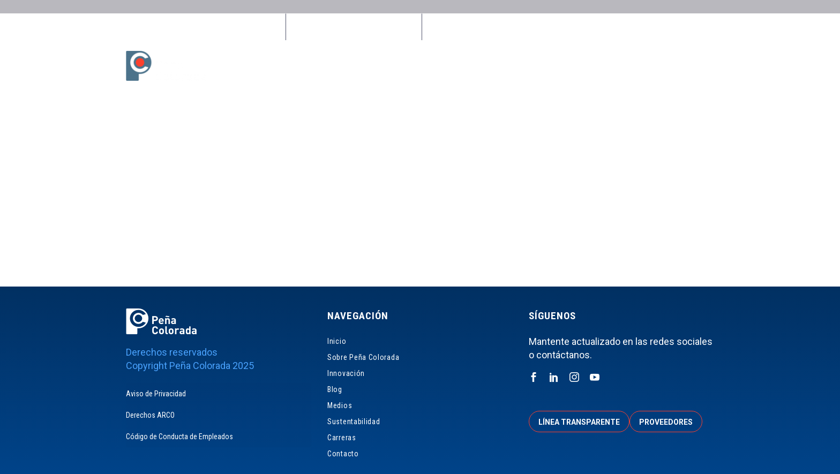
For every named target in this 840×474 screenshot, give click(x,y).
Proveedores (563, 26)
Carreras (652, 66)
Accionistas (641, 26)
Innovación (450, 66)
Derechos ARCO (150, 415)
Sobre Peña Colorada (376, 66)
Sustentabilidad (590, 66)
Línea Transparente (472, 26)
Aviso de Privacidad (156, 393)
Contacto (702, 66)
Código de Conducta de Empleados (179, 436)
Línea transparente (579, 422)
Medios (532, 66)
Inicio (312, 66)
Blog (495, 66)
